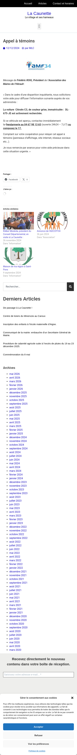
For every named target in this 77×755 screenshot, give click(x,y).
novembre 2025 (18, 396)
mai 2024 (14, 463)
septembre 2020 (18, 627)
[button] (72, 697)
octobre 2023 (16, 489)
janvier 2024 (16, 478)
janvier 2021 (16, 612)
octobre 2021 (16, 579)
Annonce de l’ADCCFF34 (48, 231)
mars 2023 (15, 515)
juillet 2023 (15, 500)
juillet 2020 (15, 634)
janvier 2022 (16, 567)
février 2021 (16, 608)
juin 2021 (14, 593)
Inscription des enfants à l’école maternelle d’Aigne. (30, 324)
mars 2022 (15, 560)
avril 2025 (14, 422)
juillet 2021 (15, 590)
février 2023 (16, 519)
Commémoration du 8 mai (16, 354)
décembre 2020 (18, 616)
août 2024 (15, 452)
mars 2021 (15, 605)
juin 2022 (14, 549)
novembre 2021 (18, 575)
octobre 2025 (16, 400)
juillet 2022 (15, 545)
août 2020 (15, 631)
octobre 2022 (16, 534)
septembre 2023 (18, 493)
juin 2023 (14, 504)
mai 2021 (14, 597)
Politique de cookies (37, 751)
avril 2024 (14, 467)
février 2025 (16, 429)
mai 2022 (14, 552)
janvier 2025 (16, 433)
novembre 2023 (18, 485)
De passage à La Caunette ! (17, 307)
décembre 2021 (18, 571)
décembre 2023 (18, 482)
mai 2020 (14, 642)
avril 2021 (14, 601)
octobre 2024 (16, 444)
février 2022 (16, 564)
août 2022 (15, 541)
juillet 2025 (15, 411)
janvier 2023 (16, 523)
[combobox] (34, 286)
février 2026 (16, 385)
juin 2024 (14, 459)
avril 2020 (14, 646)
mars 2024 (15, 470)
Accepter (38, 726)
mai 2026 (14, 373)
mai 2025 (14, 418)
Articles (42, 3)
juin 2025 (14, 414)
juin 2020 (14, 638)
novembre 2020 (18, 620)
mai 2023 (14, 508)
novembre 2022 (18, 530)
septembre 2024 (18, 448)
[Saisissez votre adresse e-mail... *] (38, 674)
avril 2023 (14, 511)
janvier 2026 (16, 388)
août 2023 (15, 497)
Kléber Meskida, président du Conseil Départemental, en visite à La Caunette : (17, 234)
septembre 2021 (18, 582)
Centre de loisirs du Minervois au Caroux (24, 316)
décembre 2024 (18, 437)
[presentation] (19, 692)
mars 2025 (15, 426)
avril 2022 (14, 556)
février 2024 (16, 474)
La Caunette (39, 13)
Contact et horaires (63, 3)
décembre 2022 (18, 526)
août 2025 (15, 407)
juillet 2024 (15, 455)
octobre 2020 (16, 623)
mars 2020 (15, 649)
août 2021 (15, 586)
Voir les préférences (38, 744)
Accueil (28, 3)
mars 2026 (15, 381)
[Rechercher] (70, 286)
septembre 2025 (18, 403)
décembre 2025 (18, 392)
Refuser (38, 735)
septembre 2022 (18, 538)
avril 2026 (14, 377)
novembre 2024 (18, 441)
